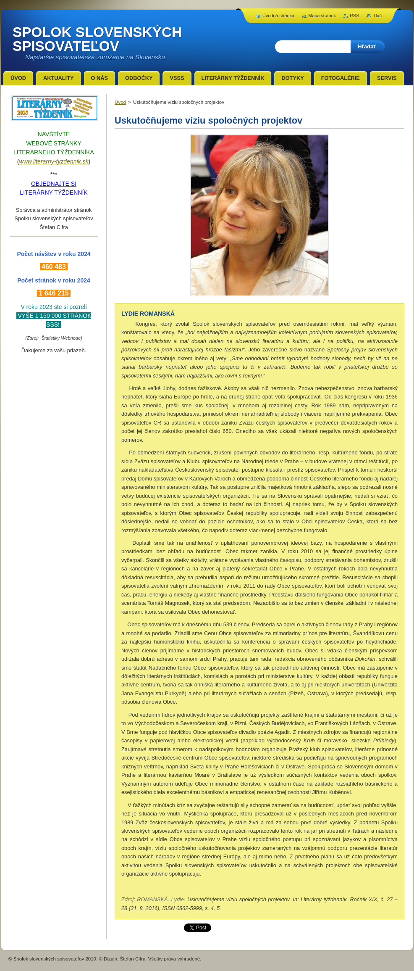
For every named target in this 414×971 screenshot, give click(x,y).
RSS (354, 15)
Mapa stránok (322, 15)
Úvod (120, 102)
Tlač (377, 15)
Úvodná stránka (278, 15)
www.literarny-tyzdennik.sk (54, 161)
